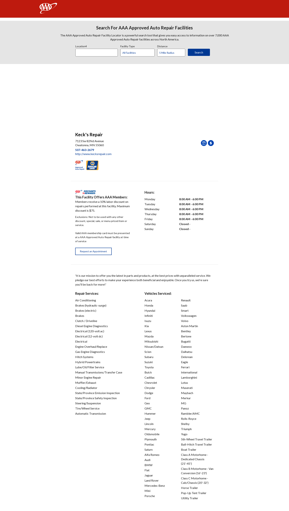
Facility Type (127, 46)
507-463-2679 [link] (84, 150)
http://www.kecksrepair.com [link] (93, 154)
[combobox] (97, 51)
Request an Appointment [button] (93, 251)
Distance (162, 46)
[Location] (96, 52)
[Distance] (172, 53)
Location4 (81, 46)
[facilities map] (144, 96)
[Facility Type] (140, 53)
